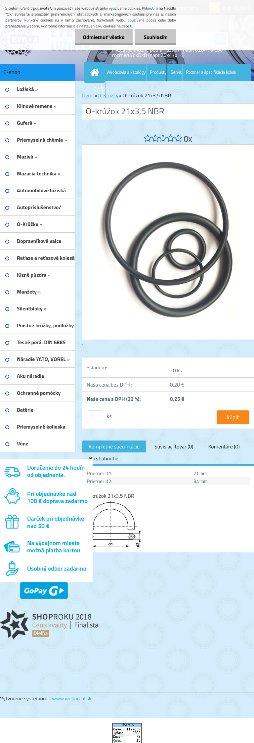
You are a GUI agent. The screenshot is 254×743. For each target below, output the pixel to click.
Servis (176, 72)
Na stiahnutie (103, 458)
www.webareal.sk (72, 698)
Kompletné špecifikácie (114, 446)
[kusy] (95, 416)
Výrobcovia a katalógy (126, 72)
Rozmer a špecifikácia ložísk (211, 72)
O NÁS (99, 89)
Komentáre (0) (223, 446)
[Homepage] (96, 72)
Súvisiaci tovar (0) (173, 446)
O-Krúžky (108, 95)
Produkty (158, 72)
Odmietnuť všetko (104, 37)
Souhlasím (156, 37)
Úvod (88, 95)
